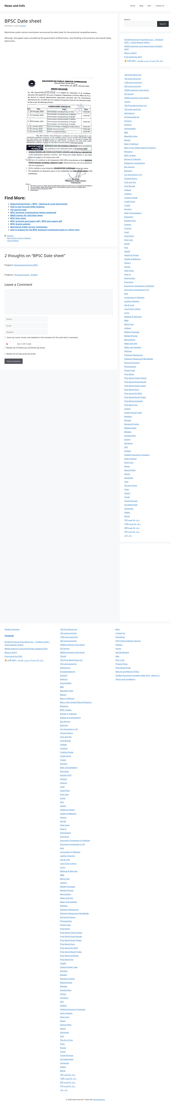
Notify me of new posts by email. (21, 353)
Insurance (128, 282)
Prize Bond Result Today (135, 397)
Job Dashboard (122, 652)
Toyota (127, 493)
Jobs (149, 6)
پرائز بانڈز (128, 535)
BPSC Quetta (130, 155)
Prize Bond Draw (123, 667)
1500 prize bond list (133, 82)
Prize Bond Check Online (135, 378)
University (128, 508)
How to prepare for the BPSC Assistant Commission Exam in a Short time (44, 230)
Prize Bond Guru (131, 389)
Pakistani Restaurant (133, 355)
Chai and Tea (130, 182)
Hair (126, 247)
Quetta (127, 408)
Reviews (128, 431)
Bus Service (129, 167)
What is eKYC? (130, 53)
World (127, 516)
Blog (141, 6)
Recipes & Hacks (131, 424)
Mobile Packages (131, 332)
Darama (128, 209)
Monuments (129, 339)
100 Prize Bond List (132, 74)
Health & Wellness (132, 259)
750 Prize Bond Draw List (135, 105)
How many (129, 270)
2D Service (129, 94)
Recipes (127, 420)
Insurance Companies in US (136, 289)
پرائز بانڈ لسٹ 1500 (132, 524)
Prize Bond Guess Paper (135, 385)
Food (126, 232)
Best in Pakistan (131, 144)
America (128, 124)
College (127, 190)
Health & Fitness (131, 255)
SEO (126, 447)
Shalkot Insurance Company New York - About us (138, 675)
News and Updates (132, 347)
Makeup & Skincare (133, 316)
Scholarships (130, 435)
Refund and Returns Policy (127, 671)
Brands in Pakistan (132, 159)
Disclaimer (120, 637)
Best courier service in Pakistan (19, 238)
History (127, 263)
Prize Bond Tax (131, 405)
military (127, 328)
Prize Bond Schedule (133, 401)
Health (127, 251)
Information (129, 278)
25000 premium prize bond (136, 90)
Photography (130, 366)
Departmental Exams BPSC (26, 265)
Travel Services (131, 501)
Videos (127, 512)
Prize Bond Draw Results (135, 382)
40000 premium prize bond (136, 98)
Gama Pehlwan (13, 241)
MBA (126, 320)
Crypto (127, 205)
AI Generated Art (131, 117)
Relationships (130, 428)
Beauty (127, 140)
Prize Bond (129, 374)
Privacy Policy (122, 664)
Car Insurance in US (133, 174)
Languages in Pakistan (134, 297)
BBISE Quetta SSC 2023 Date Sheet (26, 215)
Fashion (127, 224)
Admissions (129, 113)
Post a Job (120, 660)
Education (128, 217)
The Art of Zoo (130, 485)
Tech (126, 481)
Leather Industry (131, 301)
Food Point (129, 236)
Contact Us (160, 6)
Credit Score (129, 201)
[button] (23, 344)
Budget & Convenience (134, 163)
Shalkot (127, 451)
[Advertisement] (59, 61)
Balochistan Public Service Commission (28, 227)
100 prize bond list (132, 78)
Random (10, 236)
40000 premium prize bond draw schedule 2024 (26, 648)
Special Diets (130, 470)
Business (128, 170)
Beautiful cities (131, 136)
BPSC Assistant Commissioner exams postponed (33, 212)
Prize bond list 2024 (133, 393)
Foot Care (128, 240)
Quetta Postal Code (133, 412)
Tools (126, 489)
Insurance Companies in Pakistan (139, 286)
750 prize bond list (132, 109)
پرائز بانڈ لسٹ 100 (132, 520)
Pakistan (128, 351)
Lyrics (126, 312)
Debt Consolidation (133, 213)
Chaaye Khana (130, 178)
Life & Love (129, 305)
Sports (127, 474)
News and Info (15, 6)
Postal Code (129, 370)
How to (127, 274)
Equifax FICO (130, 220)
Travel (127, 497)
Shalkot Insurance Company (137, 455)
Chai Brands (129, 186)
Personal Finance (132, 362)
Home (132, 6)
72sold (127, 101)
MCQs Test (129, 324)
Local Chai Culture (132, 309)
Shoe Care (128, 462)
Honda (127, 266)
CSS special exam (18, 209)
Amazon (128, 121)
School (127, 439)
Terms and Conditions (125, 679)
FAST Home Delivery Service (128, 641)
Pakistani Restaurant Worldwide (138, 359)
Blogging (128, 151)
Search (127, 19)
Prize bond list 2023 (133, 57)
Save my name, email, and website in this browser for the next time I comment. (42, 337)
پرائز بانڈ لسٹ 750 (132, 531)
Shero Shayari (130, 458)
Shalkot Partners (12, 629)
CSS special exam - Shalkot (26, 274)
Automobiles (130, 128)
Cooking (128, 193)
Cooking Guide (131, 197)
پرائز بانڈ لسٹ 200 (132, 527)
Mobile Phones (131, 336)
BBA (126, 132)
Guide (127, 243)
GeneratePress (99, 1099)
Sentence (128, 443)
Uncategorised (131, 504)
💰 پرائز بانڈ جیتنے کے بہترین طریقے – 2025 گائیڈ (143, 60)
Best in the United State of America (140, 147)
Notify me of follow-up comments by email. (25, 347)
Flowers (119, 644)
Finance (127, 228)
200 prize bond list (132, 86)
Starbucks (128, 478)
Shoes (127, 466)
